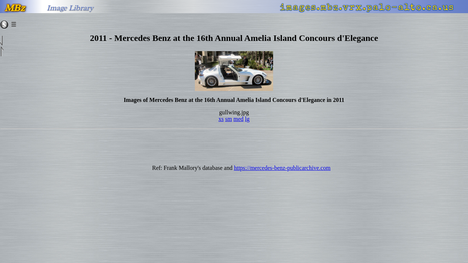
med (238, 119)
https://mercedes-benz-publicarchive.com (282, 168)
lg (247, 119)
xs (221, 119)
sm (228, 119)
